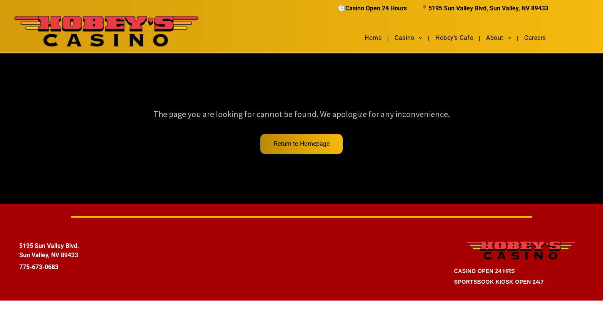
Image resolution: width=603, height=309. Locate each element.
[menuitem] (374, 37)
